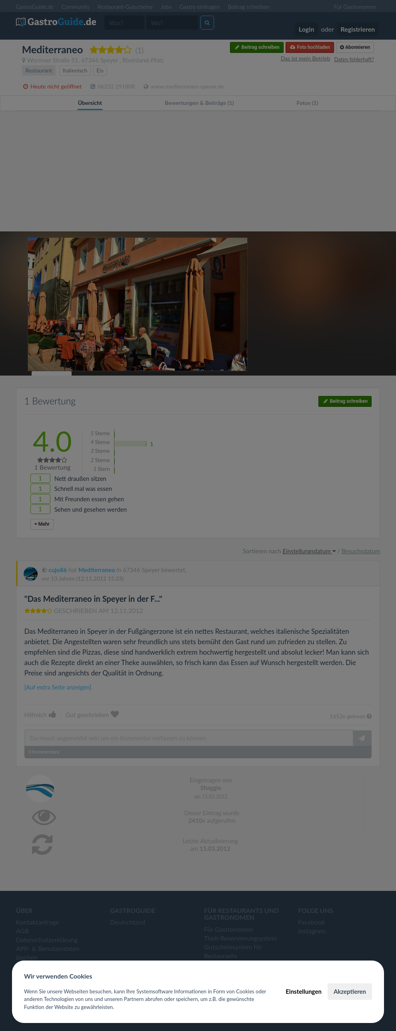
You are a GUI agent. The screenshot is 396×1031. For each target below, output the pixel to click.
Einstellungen (304, 991)
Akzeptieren (350, 991)
